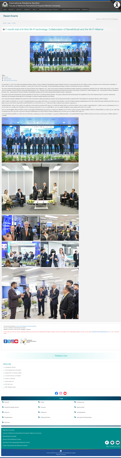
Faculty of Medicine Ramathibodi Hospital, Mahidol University (22, 433)
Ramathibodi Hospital (9, 436)
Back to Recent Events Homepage (107, 19)
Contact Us (113, 446)
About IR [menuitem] (11, 10)
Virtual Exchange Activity (11, 407)
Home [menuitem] (4, 10)
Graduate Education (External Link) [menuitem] (71, 10)
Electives (7, 423)
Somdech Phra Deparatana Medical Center (16, 442)
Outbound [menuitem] (27, 10)
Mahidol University (8, 430)
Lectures (40, 407)
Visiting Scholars (42, 417)
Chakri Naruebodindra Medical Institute (15, 445)
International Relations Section (24, 3)
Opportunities (7, 79)
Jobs (118, 446)
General (6, 77)
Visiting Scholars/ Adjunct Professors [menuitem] (49, 10)
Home (4, 23)
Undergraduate (75, 412)
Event (14, 23)
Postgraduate (8, 417)
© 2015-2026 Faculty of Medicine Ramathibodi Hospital (61, 453)
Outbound (40, 412)
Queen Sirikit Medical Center (12, 439)
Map (107, 446)
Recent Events (10, 16)
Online (39, 402)
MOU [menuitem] (34, 10)
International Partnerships (10, 80)
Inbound (6, 412)
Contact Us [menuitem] (85, 10)
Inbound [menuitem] (19, 10)
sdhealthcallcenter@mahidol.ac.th (101, 332)
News (9, 23)
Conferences (74, 402)
